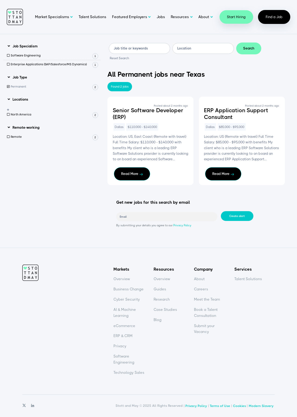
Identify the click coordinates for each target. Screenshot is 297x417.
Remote (54, 137)
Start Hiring (236, 17)
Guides (160, 289)
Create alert (237, 216)
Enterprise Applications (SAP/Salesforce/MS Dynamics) (54, 64)
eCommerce (124, 326)
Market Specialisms (52, 17)
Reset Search (119, 58)
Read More (129, 174)
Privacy (119, 346)
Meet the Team (207, 299)
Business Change (128, 289)
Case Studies (165, 309)
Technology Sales (128, 372)
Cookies (239, 406)
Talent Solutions (92, 17)
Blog (157, 320)
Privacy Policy (182, 225)
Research (162, 299)
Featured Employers (129, 17)
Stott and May (15, 17)
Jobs (161, 17)
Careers (201, 289)
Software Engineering (54, 55)
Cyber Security (126, 299)
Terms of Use (220, 406)
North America (54, 114)
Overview (121, 279)
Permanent (54, 86)
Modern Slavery (261, 406)
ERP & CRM (122, 336)
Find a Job (274, 17)
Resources (180, 17)
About (203, 17)
